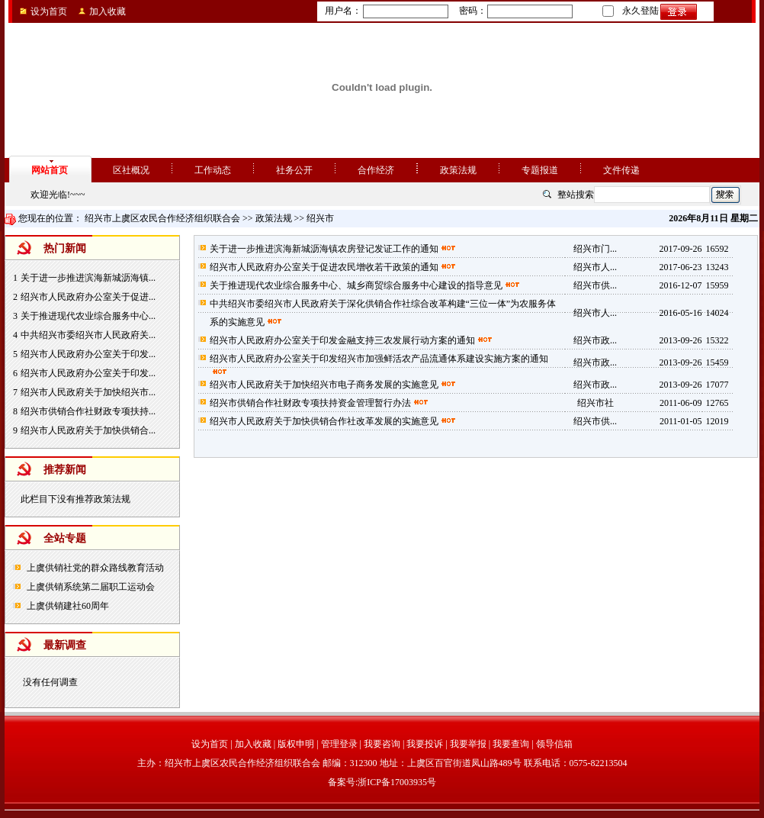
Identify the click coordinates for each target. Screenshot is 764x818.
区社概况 (131, 170)
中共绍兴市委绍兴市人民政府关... (88, 335)
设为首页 (48, 11)
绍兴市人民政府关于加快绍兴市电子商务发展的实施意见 (324, 384)
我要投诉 (424, 744)
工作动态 (212, 170)
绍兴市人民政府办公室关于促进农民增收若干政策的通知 (324, 267)
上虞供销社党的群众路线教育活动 (95, 567)
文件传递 (621, 170)
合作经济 (376, 170)
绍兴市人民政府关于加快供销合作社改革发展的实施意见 (324, 421)
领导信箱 (554, 744)
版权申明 (296, 744)
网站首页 (49, 170)
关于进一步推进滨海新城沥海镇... (88, 277)
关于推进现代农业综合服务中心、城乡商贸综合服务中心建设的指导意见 (356, 285)
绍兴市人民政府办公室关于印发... (88, 354)
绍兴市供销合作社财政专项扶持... (88, 411)
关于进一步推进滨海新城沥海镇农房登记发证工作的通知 (324, 248)
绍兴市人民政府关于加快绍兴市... (88, 392)
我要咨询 (382, 744)
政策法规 (458, 170)
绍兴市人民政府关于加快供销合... (88, 430)
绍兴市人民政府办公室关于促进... (88, 296)
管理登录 (339, 744)
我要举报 (468, 744)
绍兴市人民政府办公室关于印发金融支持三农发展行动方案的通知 (342, 340)
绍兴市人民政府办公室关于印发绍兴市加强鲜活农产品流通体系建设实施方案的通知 (379, 358)
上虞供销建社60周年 (68, 606)
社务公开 (294, 170)
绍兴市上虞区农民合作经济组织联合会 (162, 218)
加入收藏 (107, 11)
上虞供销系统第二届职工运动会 (91, 586)
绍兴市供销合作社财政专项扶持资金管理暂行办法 (310, 403)
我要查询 (511, 744)
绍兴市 (320, 218)
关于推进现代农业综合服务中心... (88, 316)
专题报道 (540, 170)
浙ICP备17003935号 (397, 782)
